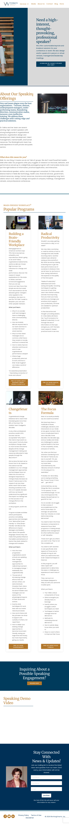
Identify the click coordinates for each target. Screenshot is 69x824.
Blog (56, 4)
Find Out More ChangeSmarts (18, 647)
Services (24, 4)
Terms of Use (36, 817)
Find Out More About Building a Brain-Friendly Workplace (18, 383)
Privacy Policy (23, 817)
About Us (41, 4)
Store (62, 4)
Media (33, 4)
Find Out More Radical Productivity (50, 384)
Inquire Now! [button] (34, 684)
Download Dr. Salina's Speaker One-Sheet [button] (51, 64)
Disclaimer (30, 820)
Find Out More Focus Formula (50, 647)
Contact (49, 4)
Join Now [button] (46, 797)
